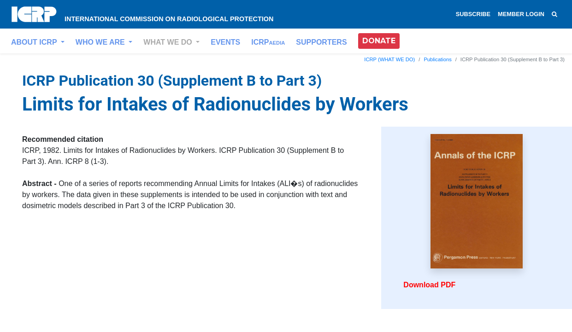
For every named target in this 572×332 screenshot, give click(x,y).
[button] (378, 40)
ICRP (268, 42)
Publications (437, 59)
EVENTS (225, 42)
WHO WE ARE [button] (101, 42)
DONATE (378, 40)
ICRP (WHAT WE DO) (389, 59)
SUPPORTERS (321, 42)
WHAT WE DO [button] (168, 42)
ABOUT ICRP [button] (35, 42)
